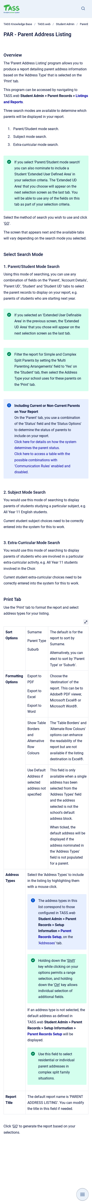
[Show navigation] (82, 1194)
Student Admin (65, 24)
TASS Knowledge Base (18, 24)
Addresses (47, 943)
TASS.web (44, 24)
